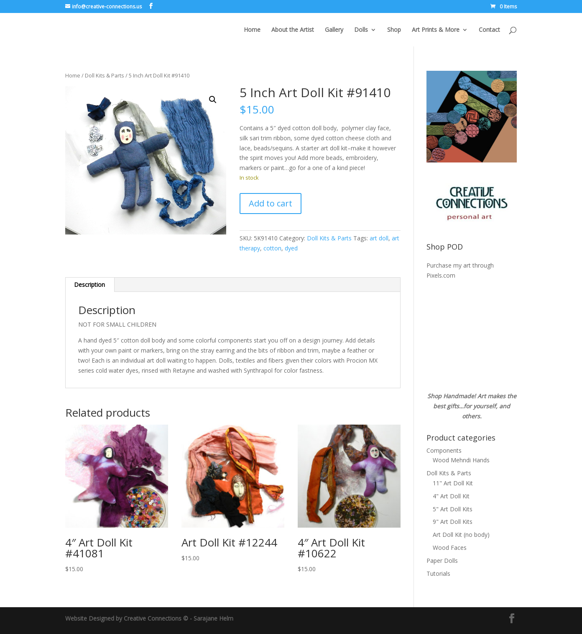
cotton (272, 248)
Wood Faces (450, 548)
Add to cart (270, 203)
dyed (291, 248)
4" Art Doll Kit (451, 496)
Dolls (361, 30)
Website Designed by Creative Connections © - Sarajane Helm (149, 618)
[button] (212, 99)
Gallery (334, 30)
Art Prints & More (435, 30)
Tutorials (438, 573)
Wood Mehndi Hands (461, 460)
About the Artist (292, 30)
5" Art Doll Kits (452, 509)
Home (252, 30)
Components (444, 450)
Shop (394, 30)
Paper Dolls (442, 560)
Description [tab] (89, 285)
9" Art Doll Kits (452, 522)
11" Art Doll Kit (453, 483)
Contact (489, 30)
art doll (379, 238)
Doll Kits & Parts (104, 75)
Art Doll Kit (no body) (461, 535)
